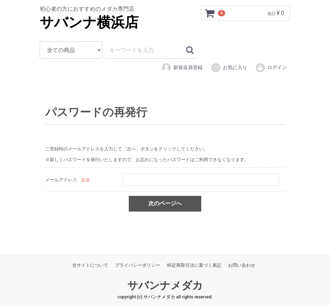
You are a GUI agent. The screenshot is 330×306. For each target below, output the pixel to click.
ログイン (271, 68)
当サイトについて (90, 265)
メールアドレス (61, 179)
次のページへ (165, 203)
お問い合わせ (241, 265)
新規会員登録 (182, 68)
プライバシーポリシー (137, 265)
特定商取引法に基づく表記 (194, 265)
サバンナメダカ (165, 285)
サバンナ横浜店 (89, 22)
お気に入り (229, 68)
